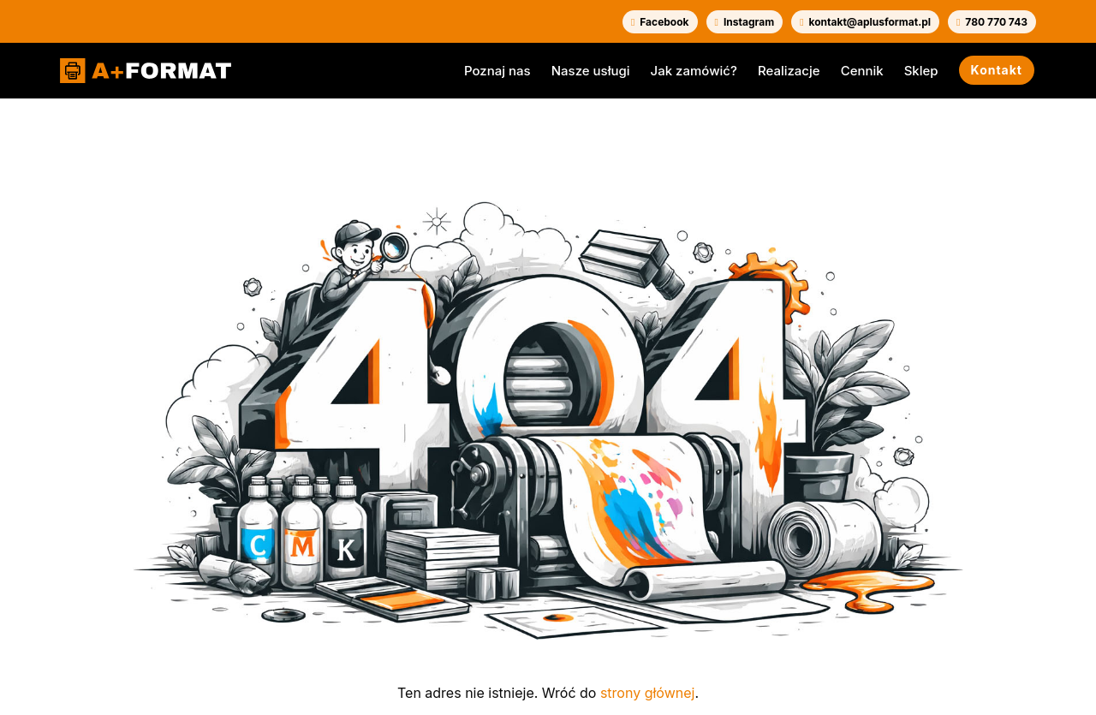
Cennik (862, 71)
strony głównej (647, 692)
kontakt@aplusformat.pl (865, 21)
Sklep (921, 71)
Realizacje (789, 71)
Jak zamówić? (694, 71)
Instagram (745, 21)
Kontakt (996, 70)
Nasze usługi (590, 71)
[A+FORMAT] (145, 71)
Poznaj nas (497, 71)
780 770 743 (992, 21)
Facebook (660, 21)
